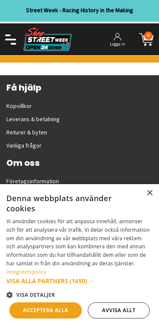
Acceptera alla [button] (45, 310)
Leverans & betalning (33, 119)
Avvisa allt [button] (119, 310)
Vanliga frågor (24, 146)
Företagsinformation (32, 181)
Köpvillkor (19, 106)
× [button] (149, 193)
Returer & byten (26, 132)
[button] (79, 280)
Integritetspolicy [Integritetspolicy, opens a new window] (26, 272)
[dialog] (79, 255)
